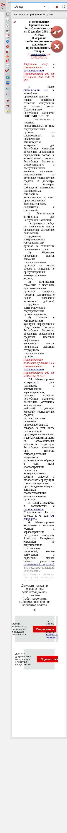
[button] (3, 6)
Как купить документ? (52, 636)
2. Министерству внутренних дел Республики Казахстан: (39, 216)
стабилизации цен (36, 90)
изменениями (38, 54)
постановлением (34, 70)
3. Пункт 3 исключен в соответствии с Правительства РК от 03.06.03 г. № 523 (39, 510)
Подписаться (52, 659)
